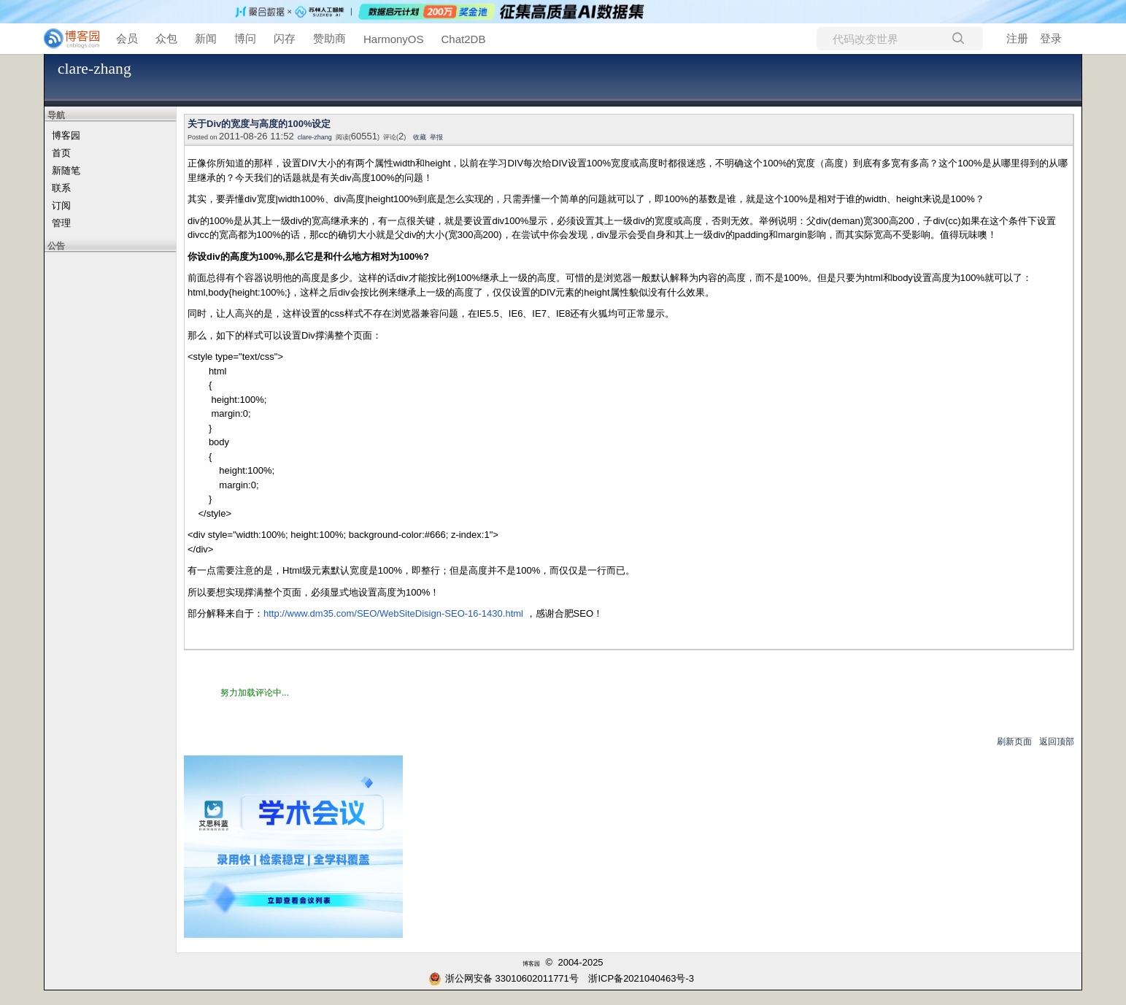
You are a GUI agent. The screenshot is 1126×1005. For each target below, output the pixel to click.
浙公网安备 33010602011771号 (503, 978)
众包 (166, 38)
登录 (1051, 38)
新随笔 (66, 170)
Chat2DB (463, 39)
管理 (61, 222)
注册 (1017, 38)
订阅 (61, 205)
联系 (61, 187)
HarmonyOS (393, 39)
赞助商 (329, 38)
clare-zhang (94, 68)
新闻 (206, 38)
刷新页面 (1014, 741)
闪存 (285, 38)
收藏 (419, 137)
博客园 (66, 135)
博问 (245, 38)
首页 (61, 152)
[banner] (65, 38)
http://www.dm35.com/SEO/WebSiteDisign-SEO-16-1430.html (393, 613)
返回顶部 (1056, 741)
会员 (127, 38)
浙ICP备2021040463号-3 (641, 978)
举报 (436, 137)
